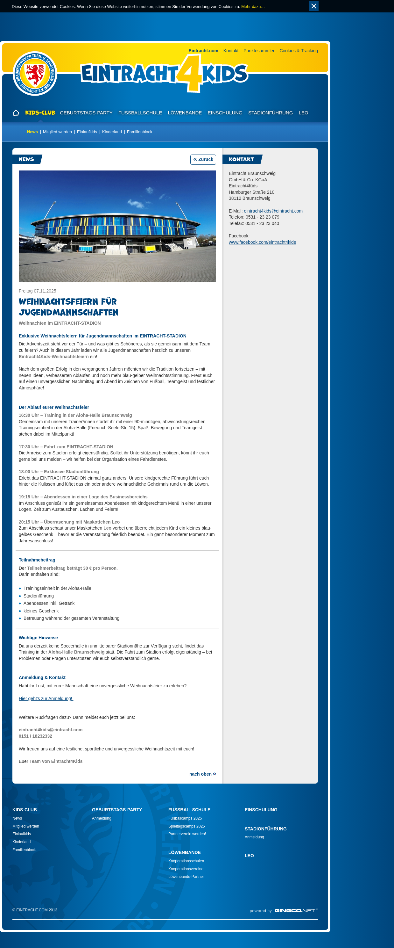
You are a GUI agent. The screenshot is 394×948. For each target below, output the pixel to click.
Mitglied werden (57, 131)
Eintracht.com (203, 50)
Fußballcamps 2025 (185, 818)
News (32, 131)
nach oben (200, 774)
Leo (303, 112)
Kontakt (230, 50)
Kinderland (112, 131)
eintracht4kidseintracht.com (273, 210)
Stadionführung (270, 112)
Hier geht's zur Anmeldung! (46, 698)
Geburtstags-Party (86, 112)
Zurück (205, 159)
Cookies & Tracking (298, 50)
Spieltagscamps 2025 (186, 826)
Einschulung (225, 112)
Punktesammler (258, 50)
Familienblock (139, 131)
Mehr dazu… (253, 6)
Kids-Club (40, 112)
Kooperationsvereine (185, 869)
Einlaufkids (87, 131)
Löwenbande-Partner (186, 876)
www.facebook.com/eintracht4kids (262, 242)
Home (17, 112)
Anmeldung (101, 818)
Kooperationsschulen (186, 861)
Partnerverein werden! (187, 834)
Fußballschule (140, 112)
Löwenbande (185, 112)
